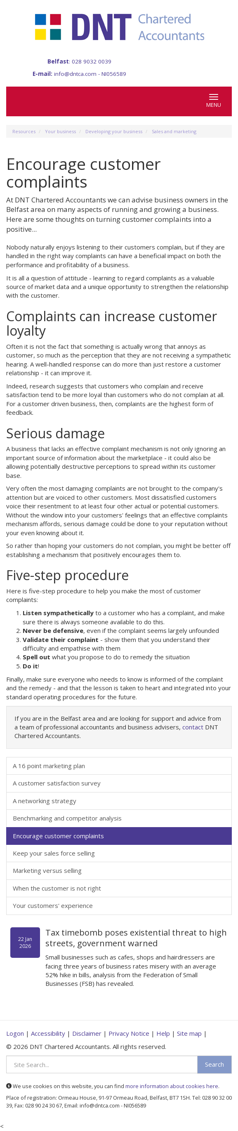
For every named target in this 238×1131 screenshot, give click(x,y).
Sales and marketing (174, 131)
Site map (189, 1033)
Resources (23, 131)
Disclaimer (86, 1033)
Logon (15, 1033)
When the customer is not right (57, 888)
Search (214, 1064)
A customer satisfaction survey (57, 783)
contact (192, 727)
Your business (60, 131)
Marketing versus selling (47, 870)
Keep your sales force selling (54, 853)
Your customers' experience (53, 905)
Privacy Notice (128, 1033)
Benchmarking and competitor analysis (67, 818)
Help (163, 1033)
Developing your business (113, 131)
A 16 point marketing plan (49, 766)
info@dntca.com (75, 74)
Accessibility (48, 1033)
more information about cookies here (171, 1086)
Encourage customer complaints (58, 836)
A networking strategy (44, 801)
